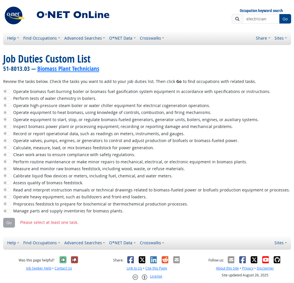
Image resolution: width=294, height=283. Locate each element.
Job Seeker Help (38, 268)
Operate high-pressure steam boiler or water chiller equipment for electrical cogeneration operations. (111, 105)
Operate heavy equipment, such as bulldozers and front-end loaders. (80, 196)
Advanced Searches (83, 38)
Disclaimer (265, 268)
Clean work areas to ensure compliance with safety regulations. (74, 154)
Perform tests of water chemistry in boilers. (54, 98)
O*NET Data (120, 38)
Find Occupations (40, 38)
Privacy (248, 268)
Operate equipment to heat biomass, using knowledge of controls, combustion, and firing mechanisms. (112, 112)
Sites (279, 38)
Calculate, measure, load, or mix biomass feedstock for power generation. (83, 147)
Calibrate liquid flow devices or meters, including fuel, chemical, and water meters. (93, 176)
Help (11, 38)
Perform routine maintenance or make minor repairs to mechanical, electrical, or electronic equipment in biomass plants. (130, 161)
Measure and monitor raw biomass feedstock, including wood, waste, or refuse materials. (99, 168)
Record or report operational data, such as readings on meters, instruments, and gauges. (99, 133)
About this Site (227, 268)
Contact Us (63, 268)
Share (261, 38)
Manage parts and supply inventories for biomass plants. (68, 211)
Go (285, 19)
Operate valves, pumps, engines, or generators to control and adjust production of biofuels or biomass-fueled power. (126, 140)
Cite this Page (156, 268)
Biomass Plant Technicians (68, 69)
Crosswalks (150, 38)
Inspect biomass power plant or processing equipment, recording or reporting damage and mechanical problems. (123, 126)
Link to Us (134, 268)
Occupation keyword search (261, 10)
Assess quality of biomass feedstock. (48, 182)
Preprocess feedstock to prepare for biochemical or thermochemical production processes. (100, 204)
